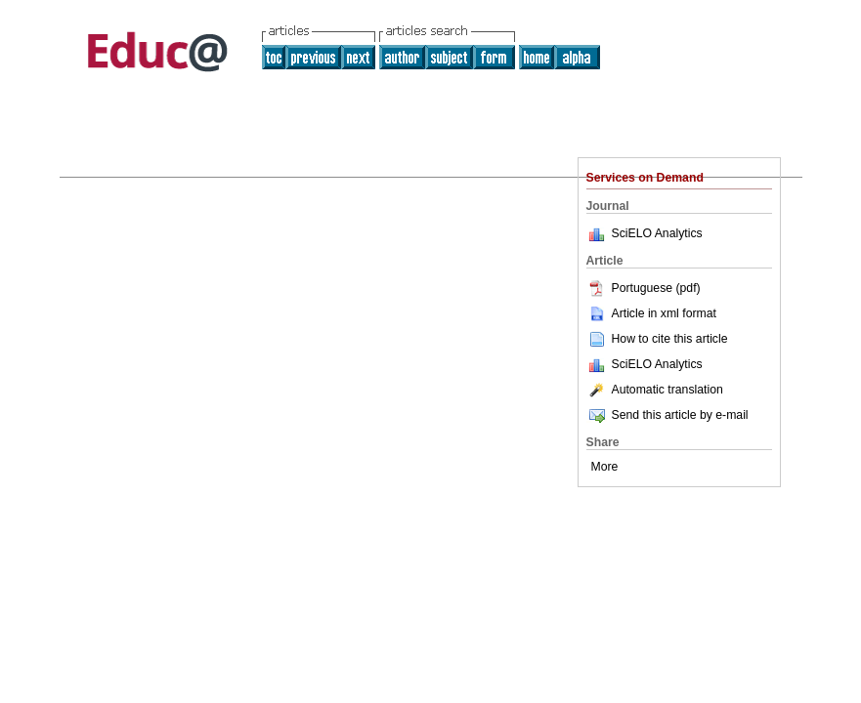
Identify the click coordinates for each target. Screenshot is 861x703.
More (605, 467)
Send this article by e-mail (667, 415)
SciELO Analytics (657, 233)
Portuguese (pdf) (643, 288)
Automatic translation (654, 389)
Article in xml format (651, 313)
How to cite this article (670, 339)
